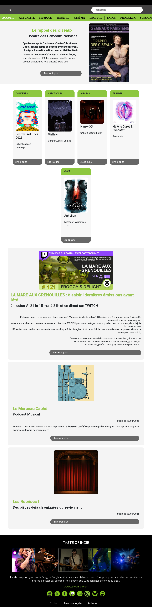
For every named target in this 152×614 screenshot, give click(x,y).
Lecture (93, 25)
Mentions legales (73, 610)
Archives (92, 610)
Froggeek (124, 25)
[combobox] (117, 17)
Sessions (143, 25)
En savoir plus (67, 359)
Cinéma (77, 25)
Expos (108, 25)
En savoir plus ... (55, 80)
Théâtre (61, 25)
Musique (44, 25)
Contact (54, 610)
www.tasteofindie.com (76, 594)
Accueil (9, 25)
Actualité (25, 25)
